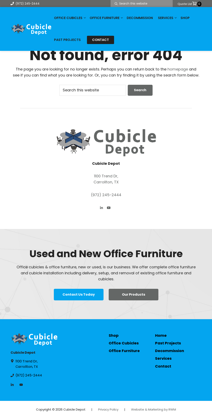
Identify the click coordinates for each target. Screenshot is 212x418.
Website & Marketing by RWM (153, 409)
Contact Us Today (79, 294)
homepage (177, 69)
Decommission (169, 350)
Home (161, 335)
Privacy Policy (108, 409)
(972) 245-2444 (25, 3)
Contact (163, 366)
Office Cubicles (124, 343)
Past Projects (168, 343)
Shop (114, 335)
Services (163, 358)
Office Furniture (124, 350)
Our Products (133, 294)
